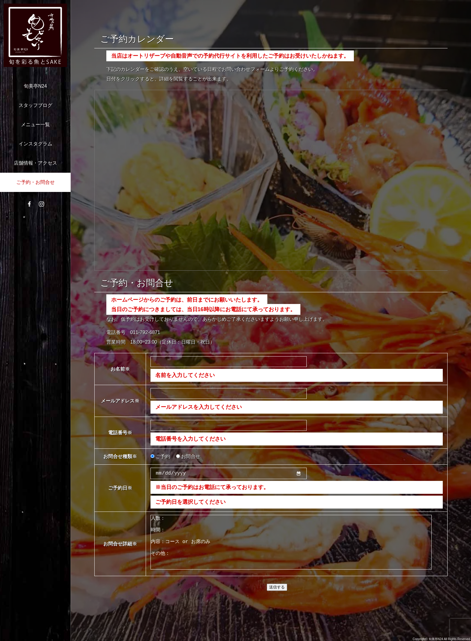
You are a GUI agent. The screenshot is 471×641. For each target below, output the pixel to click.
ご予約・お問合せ (35, 182)
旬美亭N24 (35, 86)
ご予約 (160, 456)
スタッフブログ (35, 105)
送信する (277, 600)
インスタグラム (35, 143)
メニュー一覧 (35, 124)
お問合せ (188, 456)
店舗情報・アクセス (35, 163)
